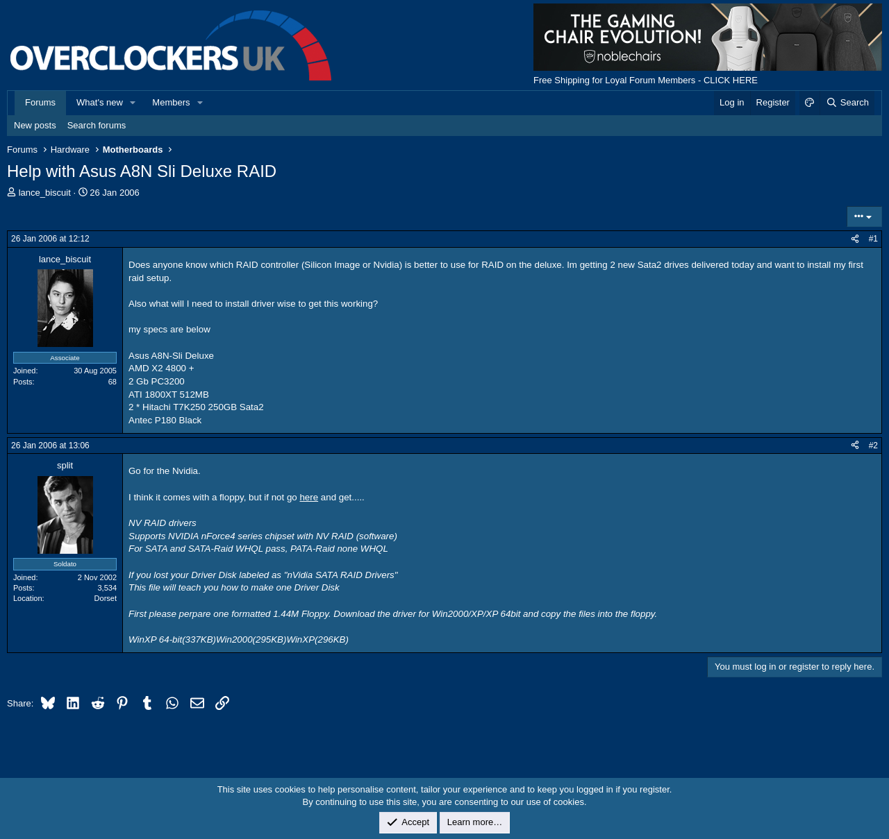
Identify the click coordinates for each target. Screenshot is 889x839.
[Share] (855, 239)
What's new (99, 102)
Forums (40, 102)
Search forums (96, 125)
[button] (133, 103)
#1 (873, 239)
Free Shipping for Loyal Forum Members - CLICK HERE (645, 80)
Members (171, 102)
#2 (873, 445)
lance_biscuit (45, 192)
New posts (35, 125)
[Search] (847, 103)
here (308, 497)
